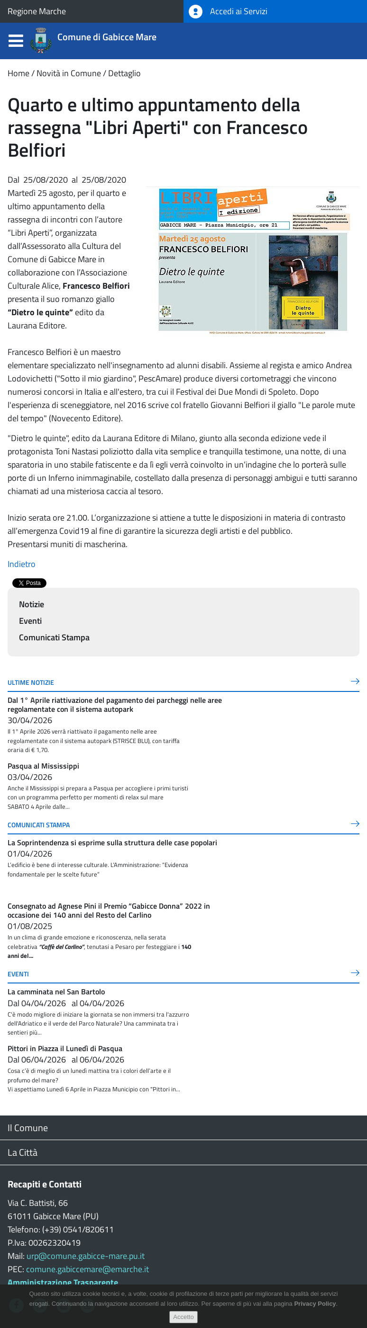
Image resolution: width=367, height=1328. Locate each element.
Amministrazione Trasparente (63, 1282)
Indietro (22, 564)
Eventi (30, 620)
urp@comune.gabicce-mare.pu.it (86, 1255)
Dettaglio (124, 73)
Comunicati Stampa (54, 637)
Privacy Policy (315, 1303)
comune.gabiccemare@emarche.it (87, 1269)
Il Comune (28, 1127)
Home (18, 73)
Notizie (31, 604)
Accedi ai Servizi (228, 11)
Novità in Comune (69, 73)
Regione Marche (37, 11)
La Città (22, 1152)
